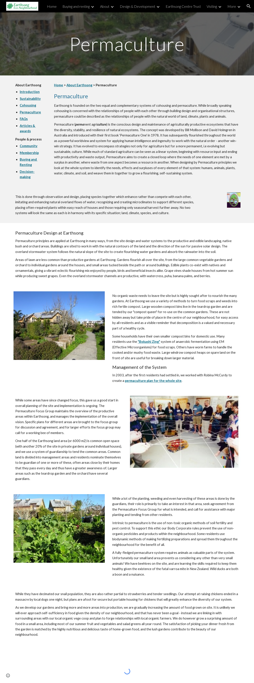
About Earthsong (79, 85)
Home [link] (52, 6)
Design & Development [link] (137, 6)
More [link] (231, 6)
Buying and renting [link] (76, 6)
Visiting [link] (212, 6)
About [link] (104, 6)
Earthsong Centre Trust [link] (183, 6)
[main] (127, 44)
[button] (248, 6)
